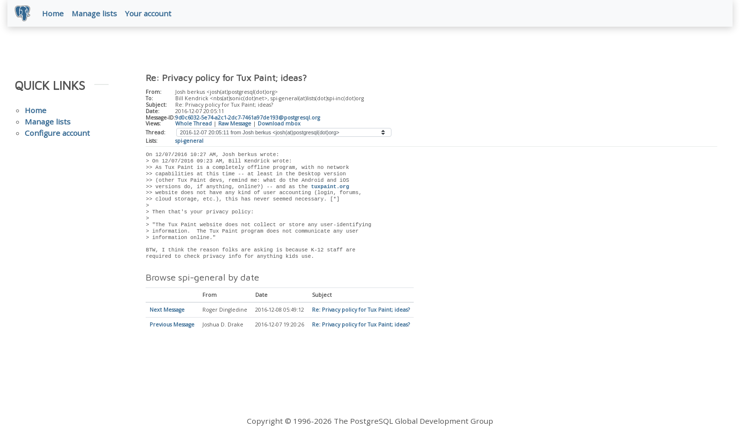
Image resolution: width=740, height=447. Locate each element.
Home (53, 13)
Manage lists (94, 13)
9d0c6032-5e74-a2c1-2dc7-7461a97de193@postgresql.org (247, 118)
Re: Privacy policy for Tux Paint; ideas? (361, 310)
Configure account (57, 133)
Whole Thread (193, 124)
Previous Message (172, 325)
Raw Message (234, 124)
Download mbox (279, 124)
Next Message (167, 310)
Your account (148, 13)
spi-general (189, 141)
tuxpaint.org (330, 187)
